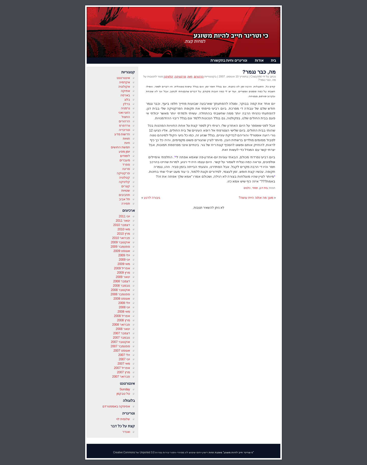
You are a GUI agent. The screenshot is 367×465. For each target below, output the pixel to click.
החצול (126, 117)
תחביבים (124, 195)
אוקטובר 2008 (120, 290)
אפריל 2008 (122, 316)
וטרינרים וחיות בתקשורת (229, 60)
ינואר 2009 (123, 277)
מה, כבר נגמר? (259, 72)
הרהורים (124, 121)
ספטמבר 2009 (120, 246)
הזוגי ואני (124, 112)
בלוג (127, 99)
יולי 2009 (124, 255)
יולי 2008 (124, 303)
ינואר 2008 (123, 329)
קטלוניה (124, 177)
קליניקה (124, 182)
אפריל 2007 (122, 368)
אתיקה (125, 91)
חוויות (126, 138)
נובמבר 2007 (121, 337)
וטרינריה (124, 130)
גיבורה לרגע (152, 198)
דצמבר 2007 (121, 333)
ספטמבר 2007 (120, 346)
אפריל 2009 (122, 268)
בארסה (125, 95)
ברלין (126, 104)
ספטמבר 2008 (120, 294)
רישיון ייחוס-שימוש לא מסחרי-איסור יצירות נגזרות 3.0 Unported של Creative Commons (160, 452)
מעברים (125, 160)
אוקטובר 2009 (120, 242)
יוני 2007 (124, 359)
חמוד (255, 187)
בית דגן (263, 187)
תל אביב (124, 199)
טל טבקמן (123, 393)
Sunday (125, 389)
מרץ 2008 (123, 320)
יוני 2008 (124, 307)
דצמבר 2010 (121, 225)
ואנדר (126, 432)
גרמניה (125, 108)
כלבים (247, 187)
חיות (127, 143)
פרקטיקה (123, 173)
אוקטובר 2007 (120, 342)
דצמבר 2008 (121, 281)
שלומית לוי (123, 419)
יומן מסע (124, 151)
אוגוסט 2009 (121, 251)
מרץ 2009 (123, 272)
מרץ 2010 (123, 233)
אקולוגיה (124, 86)
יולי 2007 (124, 355)
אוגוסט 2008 (121, 298)
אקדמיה (124, 82)
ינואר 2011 (123, 220)
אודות (259, 60)
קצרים (125, 186)
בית (273, 60)
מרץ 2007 (123, 372)
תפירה (125, 203)
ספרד (126, 164)
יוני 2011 (124, 216)
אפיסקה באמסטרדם (116, 406)
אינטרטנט (123, 78)
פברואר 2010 (121, 238)
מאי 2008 (123, 311)
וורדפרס (124, 125)
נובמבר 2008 (121, 285)
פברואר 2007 (121, 376)
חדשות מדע (122, 134)
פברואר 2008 (121, 324)
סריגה (126, 169)
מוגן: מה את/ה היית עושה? (256, 198)
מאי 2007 (123, 363)
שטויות (125, 190)
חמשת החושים (120, 147)
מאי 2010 (123, 229)
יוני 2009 (124, 259)
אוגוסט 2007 (121, 350)
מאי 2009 (123, 264)
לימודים (125, 156)
